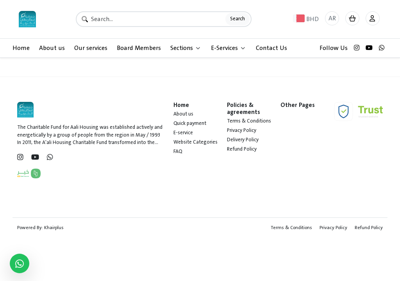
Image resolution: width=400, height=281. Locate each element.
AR (332, 18)
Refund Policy (242, 149)
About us (52, 48)
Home (21, 48)
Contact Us (271, 48)
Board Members (139, 48)
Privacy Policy (241, 130)
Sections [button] (185, 48)
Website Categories (195, 142)
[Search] (164, 19)
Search (237, 18)
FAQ (177, 151)
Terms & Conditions (249, 121)
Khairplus (54, 227)
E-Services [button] (228, 48)
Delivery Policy (243, 139)
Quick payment (189, 123)
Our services (90, 48)
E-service (183, 132)
